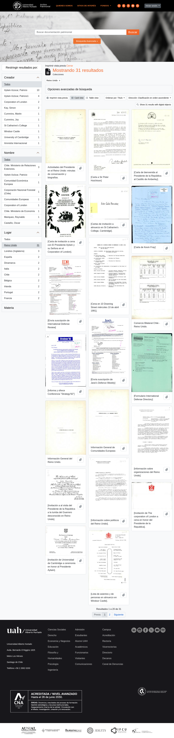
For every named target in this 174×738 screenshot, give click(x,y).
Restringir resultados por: (22, 67)
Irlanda (21, 287)
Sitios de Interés (86, 6)
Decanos (106, 658)
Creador (9, 77)
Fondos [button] (104, 6)
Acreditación (108, 635)
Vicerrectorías (109, 647)
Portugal (21, 293)
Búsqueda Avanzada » (87, 41)
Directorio (107, 652)
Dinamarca (21, 263)
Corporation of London (21, 102)
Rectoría (106, 641)
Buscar (132, 32)
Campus (106, 629)
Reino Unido (21, 246)
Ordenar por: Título (114, 98)
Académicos (81, 647)
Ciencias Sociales (57, 629)
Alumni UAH (81, 641)
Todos (7, 84)
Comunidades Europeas (21, 200)
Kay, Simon (21, 108)
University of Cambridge (21, 138)
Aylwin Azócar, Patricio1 (21, 96)
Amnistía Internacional (21, 144)
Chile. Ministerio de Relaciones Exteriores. (21, 167)
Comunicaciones (83, 664)
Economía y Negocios (59, 641)
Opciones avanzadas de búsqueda (70, 89)
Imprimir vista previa (57, 98)
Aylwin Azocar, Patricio (21, 91)
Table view (92, 98)
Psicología (53, 664)
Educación (53, 647)
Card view (77, 98)
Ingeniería (53, 670)
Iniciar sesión (152, 6)
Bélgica (21, 281)
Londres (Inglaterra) (21, 251)
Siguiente (119, 614)
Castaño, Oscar (21, 223)
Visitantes (80, 658)
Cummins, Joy (21, 120)
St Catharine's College (21, 126)
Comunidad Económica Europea (21, 182)
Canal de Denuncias (112, 664)
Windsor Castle (21, 132)
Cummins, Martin (21, 114)
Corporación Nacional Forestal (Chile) (21, 192)
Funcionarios (81, 652)
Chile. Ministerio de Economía (21, 212)
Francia (21, 299)
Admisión (80, 629)
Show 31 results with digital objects (154, 104)
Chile (21, 275)
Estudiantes (81, 635)
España (21, 257)
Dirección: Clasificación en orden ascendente (148, 98)
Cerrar (69, 66)
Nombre (9, 152)
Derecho (52, 635)
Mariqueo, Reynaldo (21, 217)
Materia (9, 307)
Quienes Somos (64, 6)
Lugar (7, 232)
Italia (21, 269)
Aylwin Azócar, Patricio (21, 175)
